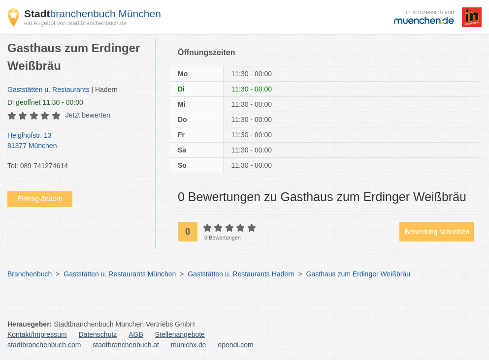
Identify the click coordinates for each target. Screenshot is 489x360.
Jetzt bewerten (87, 115)
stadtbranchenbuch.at (126, 345)
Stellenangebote (180, 334)
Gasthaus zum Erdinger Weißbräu (358, 274)
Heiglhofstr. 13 (76, 141)
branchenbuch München (92, 13)
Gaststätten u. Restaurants (48, 89)
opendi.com (235, 345)
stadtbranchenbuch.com (44, 345)
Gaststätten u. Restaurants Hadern (241, 274)
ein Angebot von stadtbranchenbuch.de (75, 23)
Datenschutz (98, 334)
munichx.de (188, 345)
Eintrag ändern (40, 199)
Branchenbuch (29, 274)
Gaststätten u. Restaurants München (120, 274)
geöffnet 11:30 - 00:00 (45, 102)
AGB (136, 334)
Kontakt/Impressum (37, 334)
